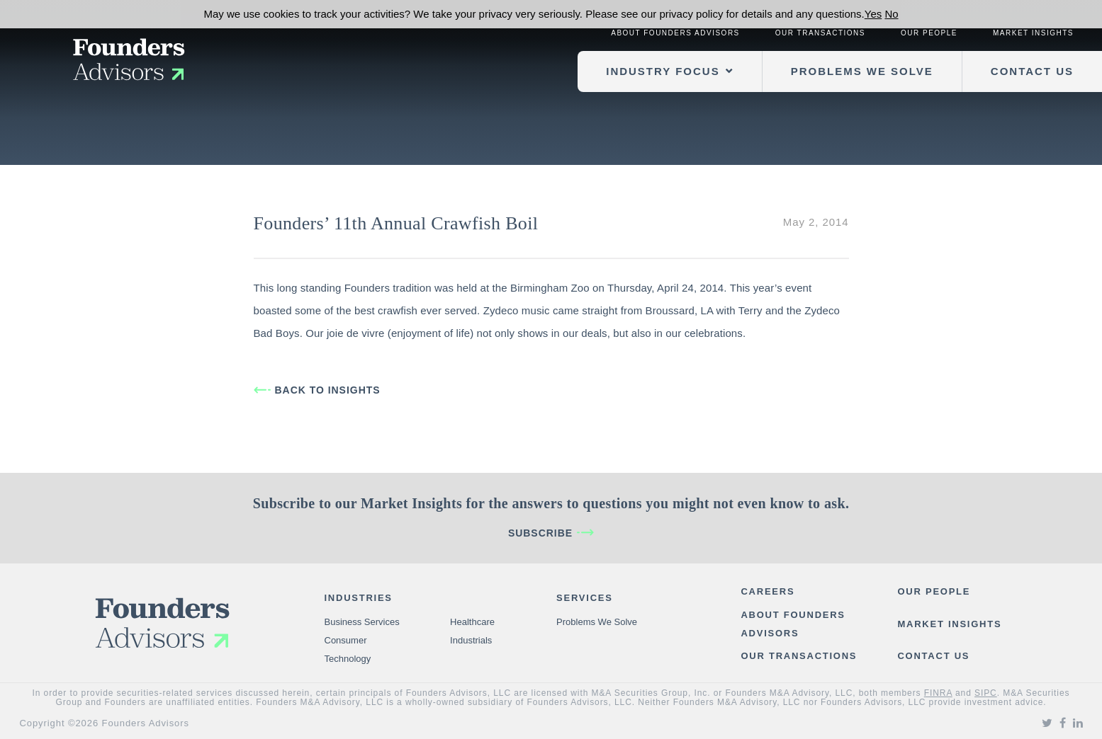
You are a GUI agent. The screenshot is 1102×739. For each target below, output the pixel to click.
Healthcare (472, 622)
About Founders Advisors (675, 33)
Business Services (362, 622)
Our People (929, 33)
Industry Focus (662, 71)
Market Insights (1033, 33)
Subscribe (540, 533)
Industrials (471, 640)
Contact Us (1032, 71)
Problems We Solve (862, 71)
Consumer (346, 640)
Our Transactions (820, 33)
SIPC (985, 693)
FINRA (938, 693)
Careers (767, 591)
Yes (873, 14)
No (891, 14)
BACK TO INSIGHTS (328, 390)
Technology (348, 658)
